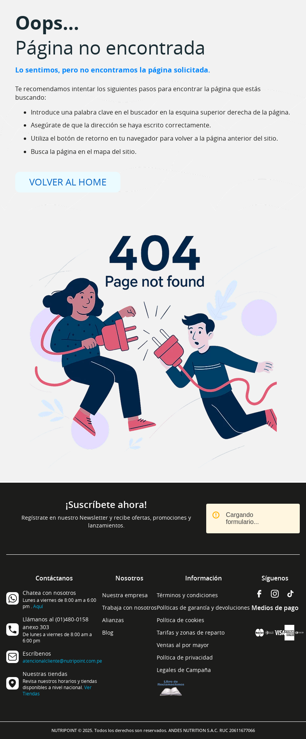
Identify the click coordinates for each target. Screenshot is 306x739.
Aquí (38, 606)
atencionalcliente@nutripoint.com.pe (62, 661)
